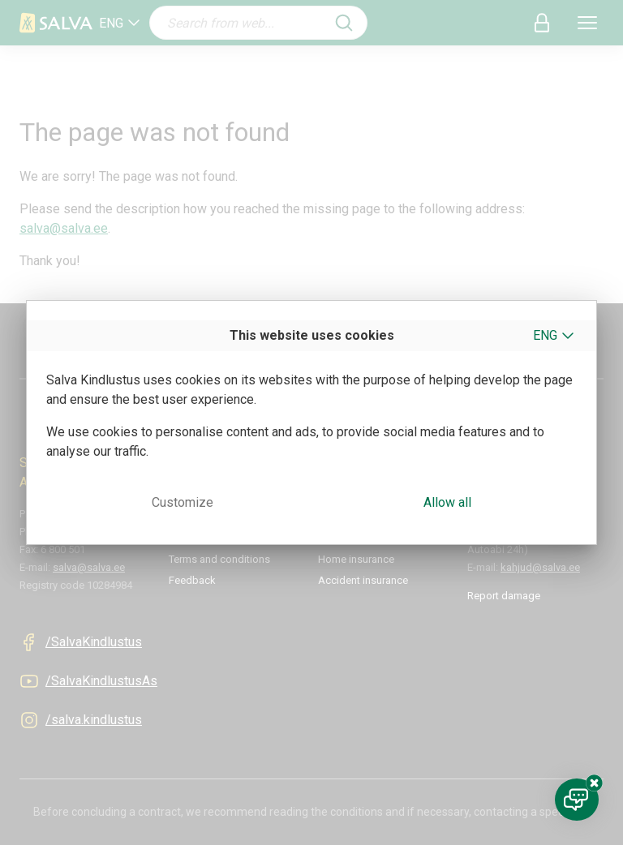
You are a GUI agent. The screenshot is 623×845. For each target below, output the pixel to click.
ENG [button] (545, 335)
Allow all (447, 502)
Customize (182, 502)
